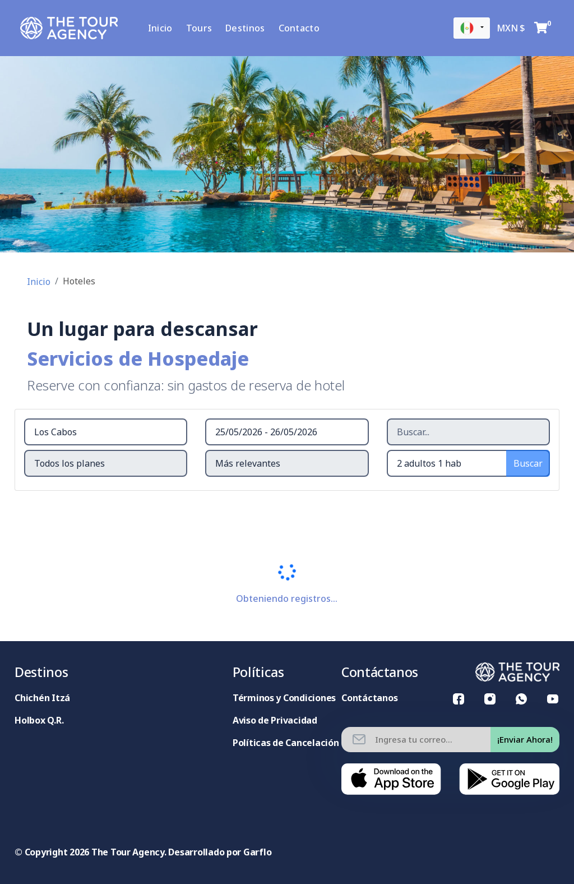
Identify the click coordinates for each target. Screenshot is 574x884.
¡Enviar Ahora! (525, 739)
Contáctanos (369, 698)
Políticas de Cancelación (286, 742)
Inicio (165, 28)
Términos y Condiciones (284, 698)
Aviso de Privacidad (275, 720)
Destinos (250, 28)
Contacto (303, 28)
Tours (204, 28)
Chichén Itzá (42, 698)
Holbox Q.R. (39, 720)
